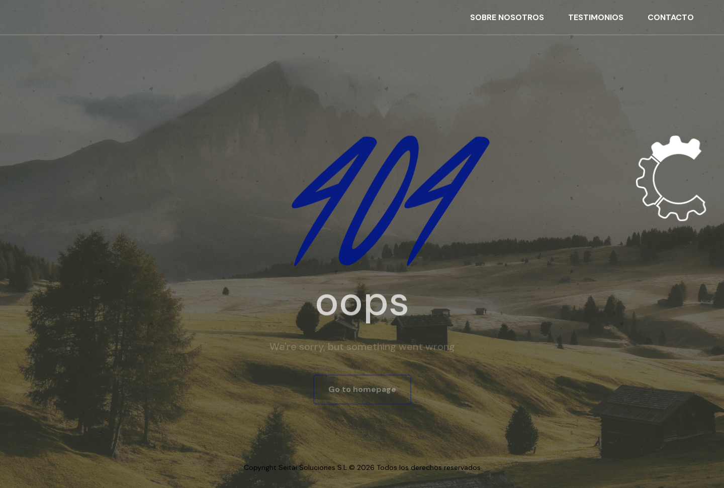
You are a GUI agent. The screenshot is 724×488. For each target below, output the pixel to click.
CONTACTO (671, 17)
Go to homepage (362, 390)
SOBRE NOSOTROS (507, 17)
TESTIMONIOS (595, 17)
